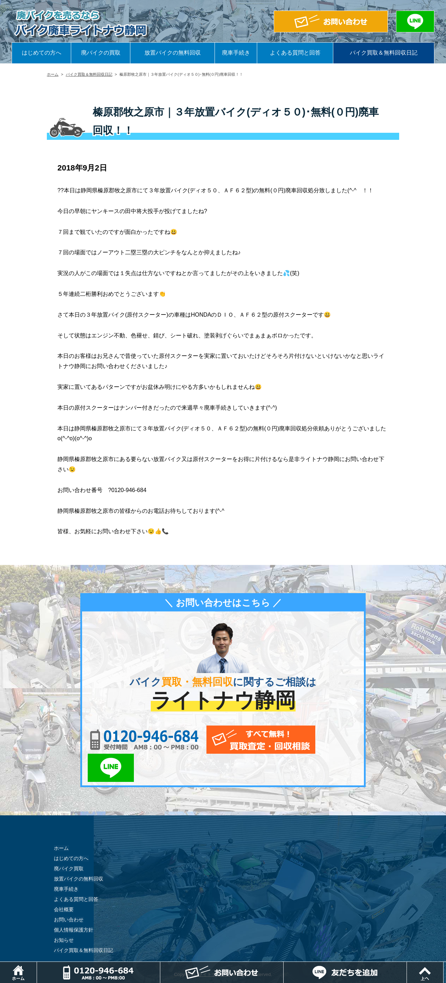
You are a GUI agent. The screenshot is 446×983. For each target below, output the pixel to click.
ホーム (52, 74)
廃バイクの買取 (100, 53)
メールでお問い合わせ (256, 740)
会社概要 (64, 881)
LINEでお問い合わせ (336, 740)
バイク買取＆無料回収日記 (383, 53)
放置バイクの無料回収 (172, 53)
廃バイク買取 (68, 841)
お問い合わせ (68, 892)
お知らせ (64, 912)
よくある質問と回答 (295, 53)
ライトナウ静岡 (214, 946)
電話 (160, 965)
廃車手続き (236, 53)
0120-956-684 (142, 740)
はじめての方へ (41, 53)
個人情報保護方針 (73, 902)
